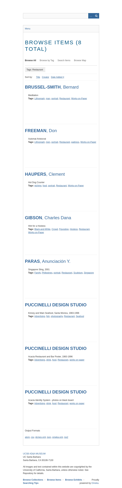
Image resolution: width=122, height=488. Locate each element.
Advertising (39, 316)
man (48, 98)
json (49, 437)
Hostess (74, 229)
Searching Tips (31, 483)
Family (37, 272)
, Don (41, 130)
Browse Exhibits (73, 480)
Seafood (80, 316)
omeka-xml (57, 437)
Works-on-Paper (79, 98)
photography (57, 316)
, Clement (45, 174)
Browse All (30, 60)
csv (32, 437)
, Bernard (52, 87)
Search (96, 16)
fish (48, 316)
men (48, 142)
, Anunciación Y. (48, 261)
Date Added (56, 77)
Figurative (64, 229)
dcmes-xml (40, 437)
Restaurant (64, 98)
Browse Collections (33, 480)
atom (27, 437)
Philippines (47, 272)
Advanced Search (91, 16)
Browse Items (54, 480)
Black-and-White (42, 229)
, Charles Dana (48, 217)
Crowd (55, 229)
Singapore (89, 272)
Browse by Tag (47, 60)
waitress (75, 142)
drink (48, 360)
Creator (45, 77)
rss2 (66, 437)
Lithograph (39, 98)
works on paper (76, 360)
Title (38, 77)
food (45, 185)
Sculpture (78, 272)
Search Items (64, 60)
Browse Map (80, 60)
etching (38, 185)
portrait (54, 98)
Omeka (94, 483)
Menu (27, 28)
